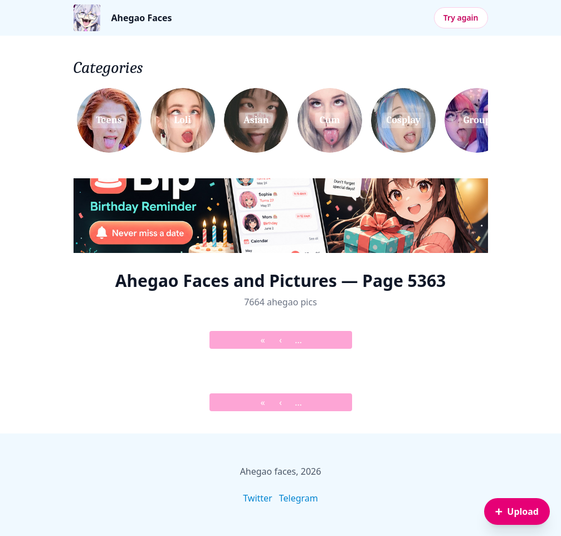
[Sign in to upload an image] (517, 511)
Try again (461, 17)
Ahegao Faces (141, 18)
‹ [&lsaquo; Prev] (280, 340)
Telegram (298, 498)
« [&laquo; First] (262, 340)
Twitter (257, 498)
